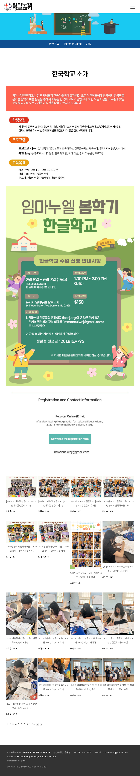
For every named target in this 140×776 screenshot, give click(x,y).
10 (33, 724)
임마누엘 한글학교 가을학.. (82, 573)
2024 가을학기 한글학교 (114, 567)
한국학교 (54, 43)
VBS (88, 43)
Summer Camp (73, 43)
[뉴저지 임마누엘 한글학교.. (18, 501)
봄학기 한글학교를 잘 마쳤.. (83, 685)
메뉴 (132, 6)
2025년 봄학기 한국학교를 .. (116, 501)
